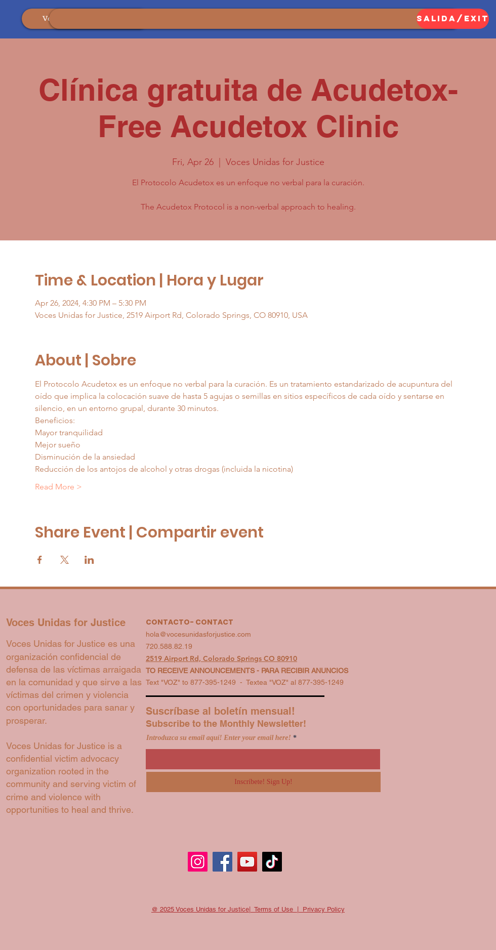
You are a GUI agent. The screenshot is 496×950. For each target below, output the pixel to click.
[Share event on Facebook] (40, 560)
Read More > (58, 486)
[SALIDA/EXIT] (453, 19)
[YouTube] (247, 862)
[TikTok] (272, 862)
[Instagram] (198, 862)
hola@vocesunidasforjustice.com (198, 634)
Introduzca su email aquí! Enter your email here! (218, 737)
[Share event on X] (64, 560)
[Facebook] (222, 862)
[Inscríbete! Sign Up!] (263, 782)
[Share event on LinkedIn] (89, 560)
